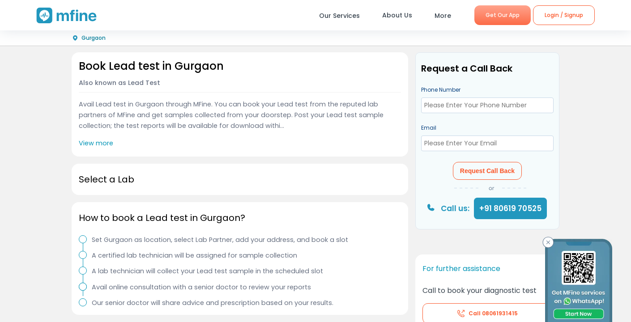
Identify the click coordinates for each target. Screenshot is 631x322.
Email (428, 127)
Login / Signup (564, 15)
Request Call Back (487, 170)
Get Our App (503, 15)
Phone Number (440, 89)
